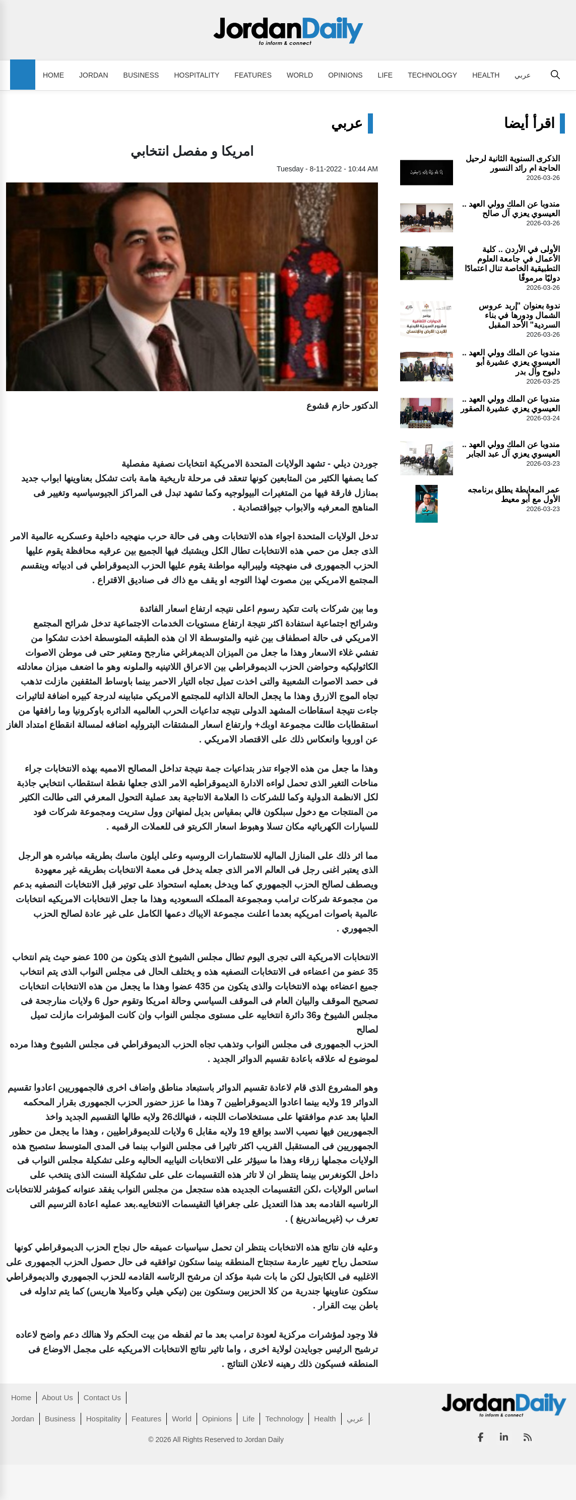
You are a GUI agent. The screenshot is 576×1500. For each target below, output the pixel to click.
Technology (432, 75)
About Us (57, 1397)
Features (253, 75)
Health (485, 75)
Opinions (345, 75)
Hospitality (196, 75)
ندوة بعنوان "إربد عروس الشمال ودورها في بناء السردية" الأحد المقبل (519, 315)
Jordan (93, 75)
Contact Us (102, 1397)
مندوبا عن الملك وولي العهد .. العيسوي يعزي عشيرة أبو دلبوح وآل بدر (511, 362)
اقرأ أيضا (529, 123)
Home (53, 75)
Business (141, 75)
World (300, 75)
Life (385, 75)
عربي (523, 75)
